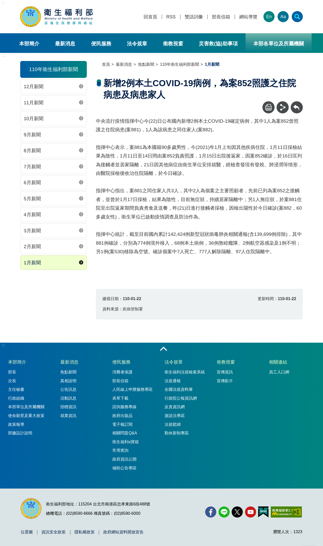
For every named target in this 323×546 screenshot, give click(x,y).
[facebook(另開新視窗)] (210, 512)
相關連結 (278, 362)
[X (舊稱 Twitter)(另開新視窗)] (237, 512)
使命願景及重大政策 (26, 415)
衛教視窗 (173, 43)
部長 (12, 372)
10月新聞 (33, 118)
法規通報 (173, 381)
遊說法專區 (175, 415)
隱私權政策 (84, 532)
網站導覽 (248, 17)
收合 (163, 349)
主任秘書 (16, 389)
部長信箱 (221, 17)
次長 (12, 381)
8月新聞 (32, 150)
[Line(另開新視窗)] (224, 512)
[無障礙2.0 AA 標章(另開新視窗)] (286, 512)
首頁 (106, 64)
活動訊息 (68, 398)
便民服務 (101, 43)
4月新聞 (32, 214)
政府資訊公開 (124, 459)
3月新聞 (32, 230)
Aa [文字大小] (283, 16)
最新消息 (65, 43)
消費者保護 (122, 372)
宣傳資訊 (225, 372)
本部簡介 (29, 43)
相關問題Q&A (124, 433)
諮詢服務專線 (124, 407)
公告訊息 (68, 389)
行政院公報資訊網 (181, 398)
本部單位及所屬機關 (26, 407)
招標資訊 (68, 407)
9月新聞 (32, 134)
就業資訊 (68, 415)
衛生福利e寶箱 (125, 442)
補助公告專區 (124, 468)
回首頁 (150, 17)
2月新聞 (32, 246)
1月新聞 (32, 262)
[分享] (283, 107)
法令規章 (137, 43)
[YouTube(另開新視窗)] (250, 512)
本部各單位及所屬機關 (278, 43)
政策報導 (16, 424)
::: (3, 2)
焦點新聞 (146, 64)
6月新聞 (32, 182)
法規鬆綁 (173, 424)
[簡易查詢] (297, 16)
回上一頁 (297, 104)
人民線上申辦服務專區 (132, 389)
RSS (171, 17)
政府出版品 (122, 415)
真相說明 (68, 381)
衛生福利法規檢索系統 (185, 372)
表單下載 (120, 398)
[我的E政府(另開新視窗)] (263, 512)
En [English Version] (269, 16)
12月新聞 (33, 86)
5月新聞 (32, 198)
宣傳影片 (225, 381)
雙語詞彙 (194, 17)
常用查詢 (120, 450)
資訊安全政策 (53, 532)
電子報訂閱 (122, 424)
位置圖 (27, 532)
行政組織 (16, 398)
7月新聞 (32, 166)
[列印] (268, 107)
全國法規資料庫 (179, 389)
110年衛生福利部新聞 (179, 64)
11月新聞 (33, 102)
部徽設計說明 (20, 433)
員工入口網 (279, 372)
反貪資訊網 (175, 407)
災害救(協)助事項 (218, 43)
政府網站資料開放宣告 (123, 532)
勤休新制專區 (177, 433)
